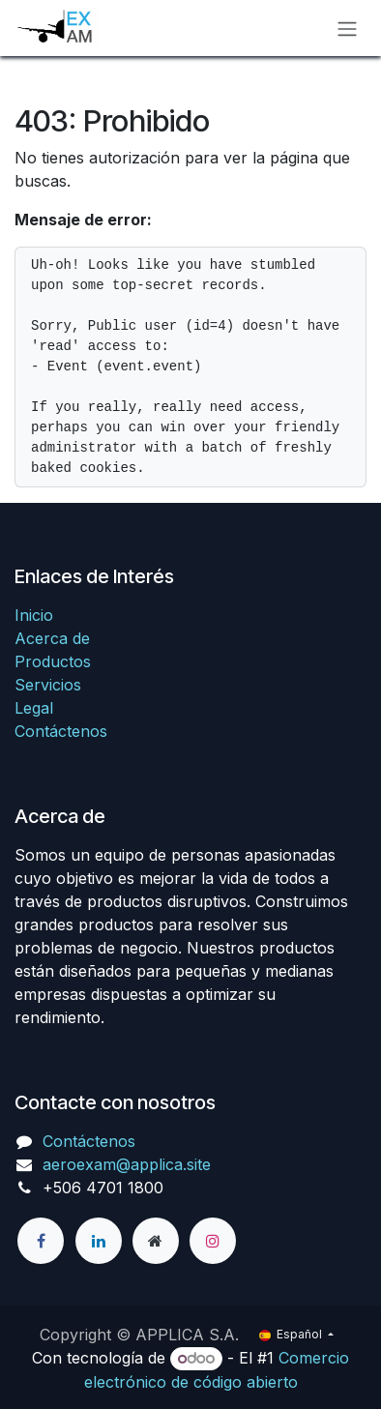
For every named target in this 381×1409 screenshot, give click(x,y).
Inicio (34, 615)
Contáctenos (61, 731)
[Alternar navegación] (347, 28)
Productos (53, 661)
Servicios (48, 684)
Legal (34, 708)
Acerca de (52, 638)
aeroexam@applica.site (127, 1164)
